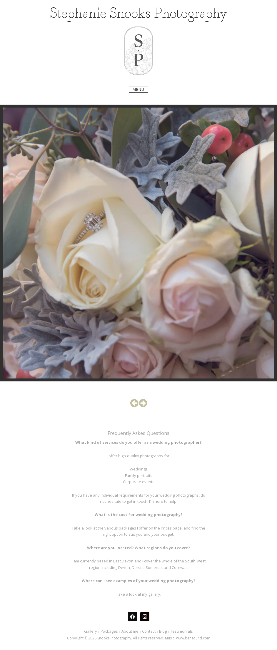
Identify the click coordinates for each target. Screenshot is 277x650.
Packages (109, 631)
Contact (149, 631)
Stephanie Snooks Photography (138, 14)
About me (129, 631)
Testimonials (181, 631)
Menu (138, 89)
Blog (163, 631)
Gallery (90, 631)
